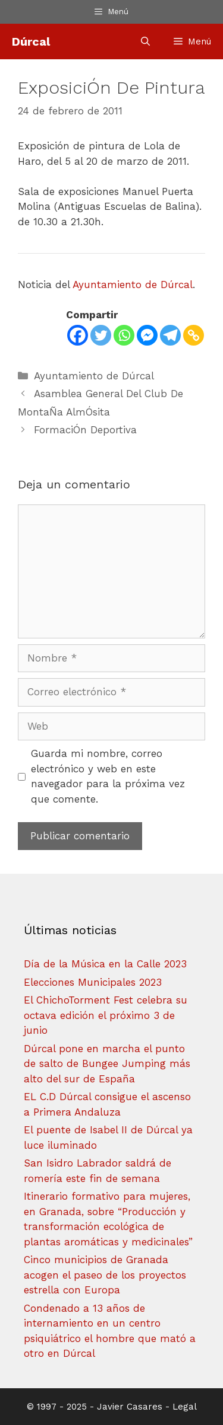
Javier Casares (129, 1406)
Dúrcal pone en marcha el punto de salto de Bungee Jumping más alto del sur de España (107, 1064)
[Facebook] (77, 335)
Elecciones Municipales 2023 (93, 982)
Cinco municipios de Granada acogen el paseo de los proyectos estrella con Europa (105, 1275)
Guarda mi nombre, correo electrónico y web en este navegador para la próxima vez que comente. (108, 776)
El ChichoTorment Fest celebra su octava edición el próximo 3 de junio (105, 1015)
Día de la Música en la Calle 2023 (105, 964)
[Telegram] (170, 335)
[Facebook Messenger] (147, 335)
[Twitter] (100, 335)
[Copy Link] (193, 335)
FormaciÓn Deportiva (85, 430)
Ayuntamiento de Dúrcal (133, 284)
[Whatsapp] (124, 335)
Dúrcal (31, 41)
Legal (184, 1406)
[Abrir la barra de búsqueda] (145, 41)
